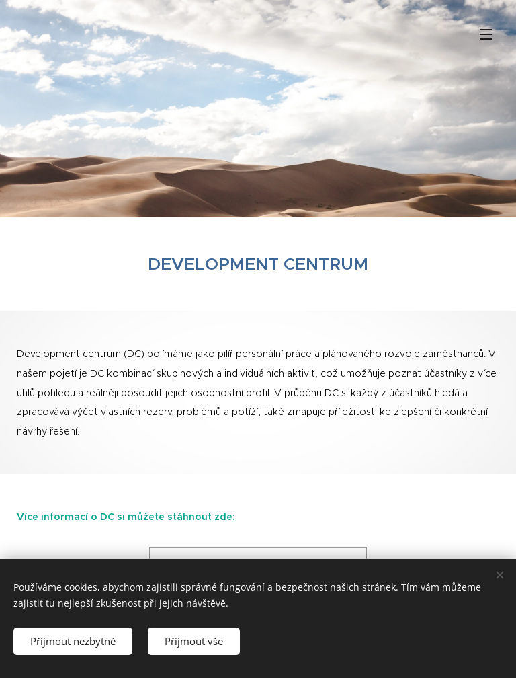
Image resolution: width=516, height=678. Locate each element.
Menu (486, 34)
